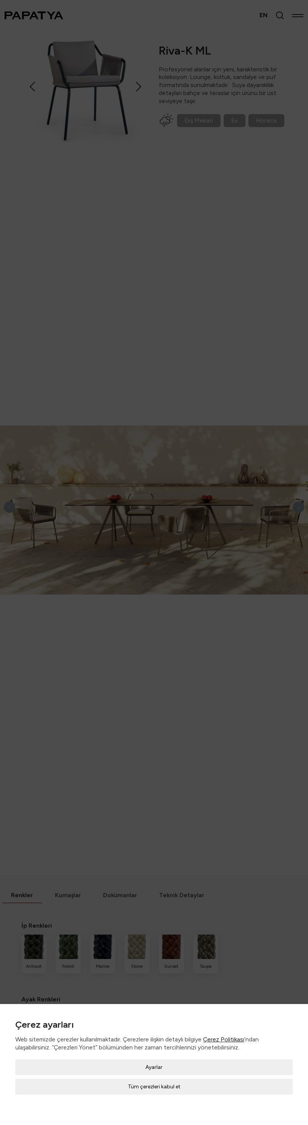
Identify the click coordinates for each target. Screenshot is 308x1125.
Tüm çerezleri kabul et (154, 1079)
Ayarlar (154, 1059)
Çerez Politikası (223, 1031)
